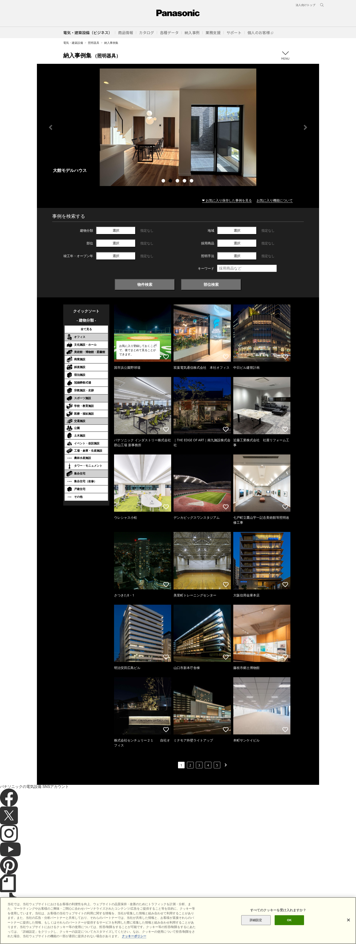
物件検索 (144, 284)
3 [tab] (178, 181)
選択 (116, 230)
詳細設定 (256, 920)
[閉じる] (348, 920)
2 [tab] (171, 181)
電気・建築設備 (73, 43)
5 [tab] (192, 181)
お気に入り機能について (275, 200)
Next (305, 127)
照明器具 (93, 43)
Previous (50, 127)
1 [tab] (164, 181)
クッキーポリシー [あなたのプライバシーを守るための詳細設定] (134, 936)
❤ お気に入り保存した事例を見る (227, 200)
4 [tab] (185, 181)
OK (289, 920)
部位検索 (211, 284)
